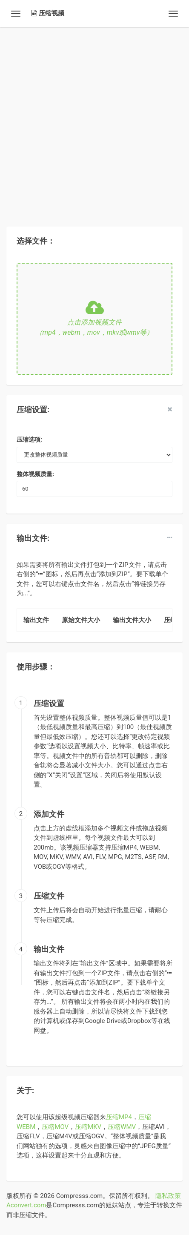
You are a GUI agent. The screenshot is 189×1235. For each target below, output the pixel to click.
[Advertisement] (94, 121)
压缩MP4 (119, 1117)
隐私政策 (168, 1196)
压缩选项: (29, 439)
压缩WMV (122, 1127)
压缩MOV (55, 1127)
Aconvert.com (26, 1205)
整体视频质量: (35, 474)
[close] (169, 409)
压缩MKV (88, 1127)
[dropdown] (169, 537)
